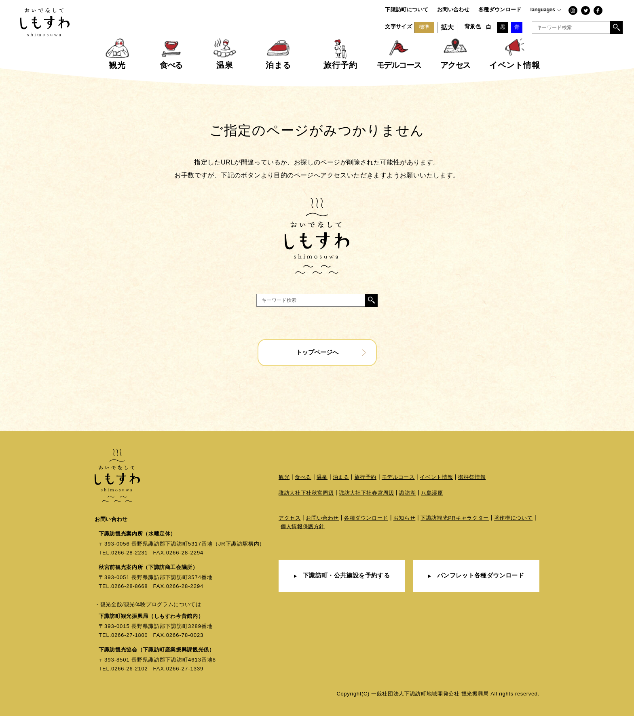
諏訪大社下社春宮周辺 (366, 505)
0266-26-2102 (130, 679)
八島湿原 (432, 505)
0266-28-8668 (130, 597)
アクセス (290, 530)
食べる (303, 489)
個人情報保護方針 (303, 539)
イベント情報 (436, 489)
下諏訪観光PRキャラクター (455, 530)
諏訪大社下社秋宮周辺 (306, 505)
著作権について (514, 530)
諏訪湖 (407, 505)
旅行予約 (366, 489)
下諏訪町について (406, 9)
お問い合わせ (453, 9)
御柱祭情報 (472, 489)
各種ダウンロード (500, 9)
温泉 (322, 489)
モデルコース (398, 489)
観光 (284, 489)
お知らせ (404, 530)
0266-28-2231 (130, 564)
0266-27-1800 (130, 646)
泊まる (341, 489)
